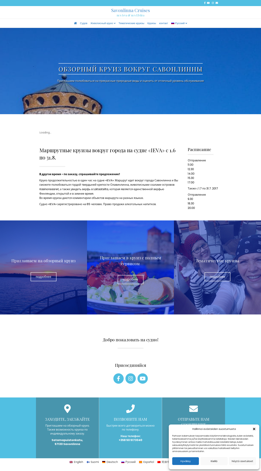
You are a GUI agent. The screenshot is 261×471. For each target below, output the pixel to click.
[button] (254, 429)
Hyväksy (185, 461)
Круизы (151, 23)
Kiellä (214, 461)
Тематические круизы (131, 23)
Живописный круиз (101, 23)
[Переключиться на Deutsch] (109, 462)
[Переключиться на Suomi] (92, 462)
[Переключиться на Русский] (128, 462)
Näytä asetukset (242, 461)
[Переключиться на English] (76, 462)
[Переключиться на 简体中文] (165, 462)
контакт (163, 23)
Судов (83, 23)
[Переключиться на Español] (146, 462)
